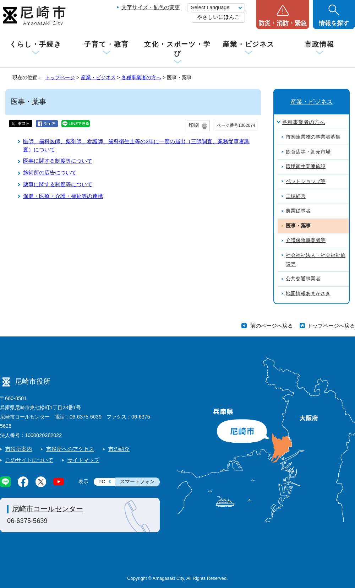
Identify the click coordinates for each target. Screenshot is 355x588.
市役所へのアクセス (70, 449)
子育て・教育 (106, 44)
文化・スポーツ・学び (177, 49)
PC (101, 481)
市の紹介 (119, 449)
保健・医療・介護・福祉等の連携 (63, 196)
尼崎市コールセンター (47, 509)
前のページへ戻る (271, 326)
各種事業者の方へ (141, 77)
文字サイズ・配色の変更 (150, 7)
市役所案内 (18, 449)
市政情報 (319, 44)
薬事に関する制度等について (57, 184)
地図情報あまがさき (308, 293)
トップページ (60, 77)
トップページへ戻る (331, 326)
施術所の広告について (49, 172)
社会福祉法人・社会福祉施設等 (315, 260)
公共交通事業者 (303, 278)
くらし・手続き (35, 44)
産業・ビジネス (248, 44)
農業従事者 (298, 211)
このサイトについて (29, 460)
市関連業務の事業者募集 (313, 137)
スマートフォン (137, 481)
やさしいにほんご (218, 17)
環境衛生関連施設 (306, 166)
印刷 (194, 125)
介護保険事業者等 (306, 240)
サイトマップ (83, 460)
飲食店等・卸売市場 (308, 152)
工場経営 (296, 196)
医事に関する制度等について (57, 161)
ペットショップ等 (306, 181)
